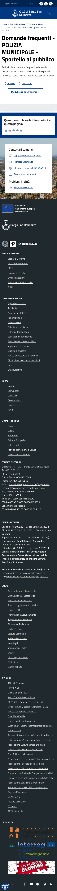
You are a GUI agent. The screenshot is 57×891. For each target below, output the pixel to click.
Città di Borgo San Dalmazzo (30, 13)
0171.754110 (13, 473)
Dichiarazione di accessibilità (21, 596)
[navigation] (6, 13)
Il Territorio (13, 435)
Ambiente (12, 308)
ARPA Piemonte (15, 811)
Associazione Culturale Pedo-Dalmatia (26, 744)
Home (4, 24)
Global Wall (13, 688)
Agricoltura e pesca (17, 303)
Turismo (11, 365)
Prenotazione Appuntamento (22, 614)
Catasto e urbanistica (18, 327)
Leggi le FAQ (14, 610)
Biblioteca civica (15, 405)
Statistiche (13, 662)
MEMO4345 (14, 797)
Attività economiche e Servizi (22, 449)
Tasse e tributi (14, 400)
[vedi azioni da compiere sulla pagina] (24, 83)
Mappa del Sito (15, 667)
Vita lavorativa (15, 370)
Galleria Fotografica (17, 440)
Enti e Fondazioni (16, 277)
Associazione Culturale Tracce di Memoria (28, 768)
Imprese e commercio (18, 346)
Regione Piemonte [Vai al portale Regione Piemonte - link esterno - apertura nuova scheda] (11, 3)
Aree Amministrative (18, 263)
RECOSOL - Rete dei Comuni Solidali (25, 702)
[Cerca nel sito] (49, 13)
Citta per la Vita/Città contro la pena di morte (30, 740)
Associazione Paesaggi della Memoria (26, 763)
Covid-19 (12, 395)
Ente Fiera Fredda (16, 716)
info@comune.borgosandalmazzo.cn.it (26, 488)
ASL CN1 (12, 806)
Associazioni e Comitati (19, 454)
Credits (11, 652)
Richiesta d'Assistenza (18, 624)
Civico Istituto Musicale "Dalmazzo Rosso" (28, 707)
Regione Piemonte (17, 792)
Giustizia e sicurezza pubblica (22, 341)
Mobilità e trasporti (17, 351)
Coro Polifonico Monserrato (21, 754)
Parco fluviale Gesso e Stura (21, 697)
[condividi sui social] (9, 83)
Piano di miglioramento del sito (23, 605)
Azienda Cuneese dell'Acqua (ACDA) (25, 749)
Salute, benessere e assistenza (23, 355)
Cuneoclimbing (15, 730)
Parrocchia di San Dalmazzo (21, 721)
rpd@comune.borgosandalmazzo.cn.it (26, 573)
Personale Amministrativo (20, 282)
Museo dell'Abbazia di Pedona (22, 711)
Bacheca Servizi (15, 629)
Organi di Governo (16, 258)
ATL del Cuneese (16, 683)
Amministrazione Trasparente (22, 591)
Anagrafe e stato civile (19, 313)
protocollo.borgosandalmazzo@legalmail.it (28, 484)
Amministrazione (17, 24)
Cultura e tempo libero (18, 332)
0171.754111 (12, 470)
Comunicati (13, 391)
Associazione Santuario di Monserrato (26, 782)
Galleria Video (14, 445)
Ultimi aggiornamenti (18, 657)
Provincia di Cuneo (17, 801)
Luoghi (11, 431)
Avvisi (10, 410)
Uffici (10, 268)
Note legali (13, 643)
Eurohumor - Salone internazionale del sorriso (30, 726)
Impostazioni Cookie (17, 648)
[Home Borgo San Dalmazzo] (27, 13)
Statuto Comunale (17, 633)
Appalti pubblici (15, 317)
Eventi (11, 426)
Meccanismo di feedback (20, 600)
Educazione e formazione (20, 336)
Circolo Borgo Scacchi (18, 692)
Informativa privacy (17, 638)
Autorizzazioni (14, 322)
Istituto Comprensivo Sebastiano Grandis (28, 787)
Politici (11, 287)
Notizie (11, 386)
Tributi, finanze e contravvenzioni (24, 360)
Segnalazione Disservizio (20, 619)
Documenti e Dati (35, 24)
